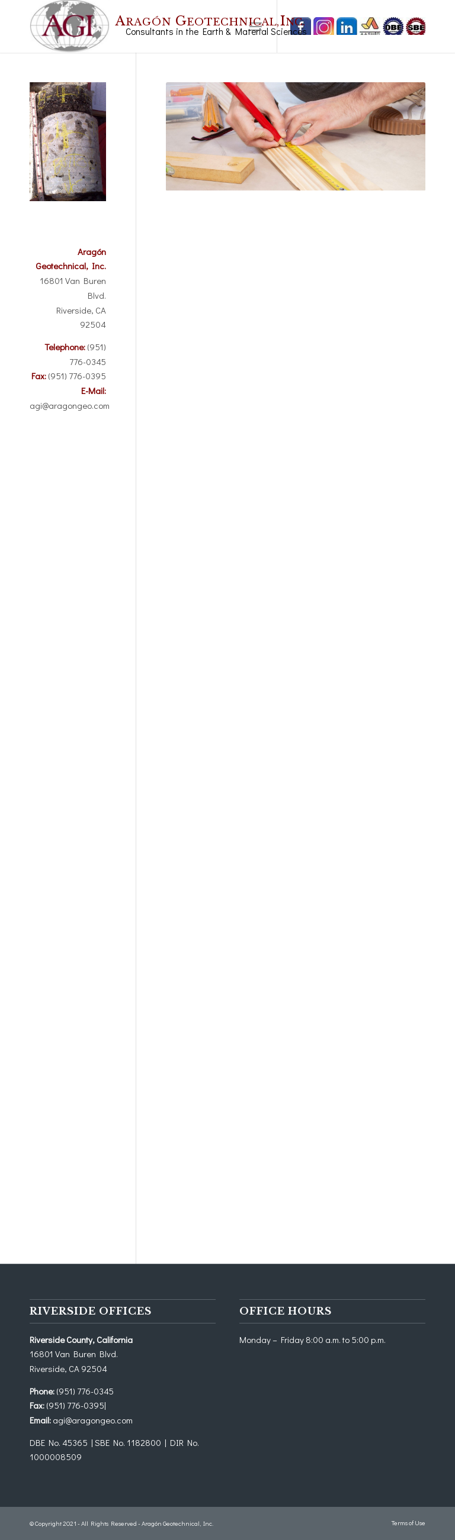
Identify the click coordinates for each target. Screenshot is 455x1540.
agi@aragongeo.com (70, 405)
